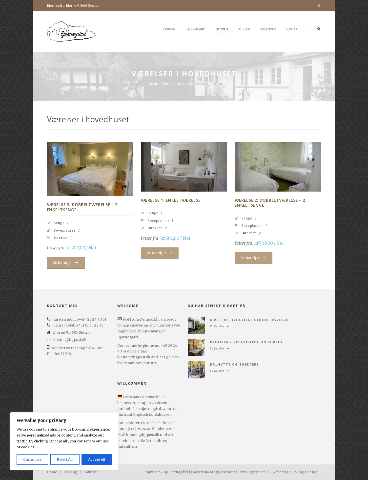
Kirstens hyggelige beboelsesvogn (249, 320)
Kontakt (292, 29)
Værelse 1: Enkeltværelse (171, 200)
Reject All (65, 459)
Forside (169, 29)
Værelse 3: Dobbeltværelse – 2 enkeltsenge (82, 207)
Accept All (96, 459)
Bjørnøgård (195, 29)
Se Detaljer (66, 263)
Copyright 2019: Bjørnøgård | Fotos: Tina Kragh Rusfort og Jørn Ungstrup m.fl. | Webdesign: (217, 472)
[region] (64, 441)
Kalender (268, 29)
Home (52, 472)
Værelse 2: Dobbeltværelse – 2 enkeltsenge (270, 202)
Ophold (222, 29)
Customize (32, 459)
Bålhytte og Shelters (234, 364)
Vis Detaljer (219, 326)
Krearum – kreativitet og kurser (246, 342)
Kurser (244, 29)
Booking (70, 472)
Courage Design (305, 472)
